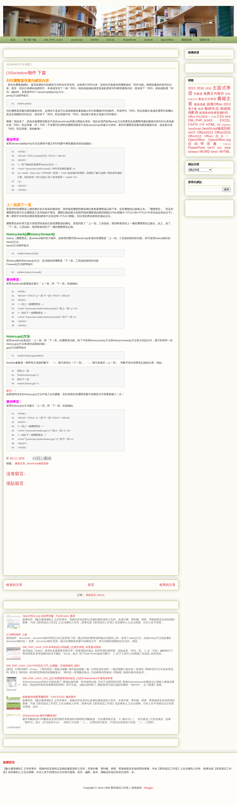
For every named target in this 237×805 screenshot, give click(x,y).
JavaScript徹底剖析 (37, 463)
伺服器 (198, 93)
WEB (227, 147)
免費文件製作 (213, 93)
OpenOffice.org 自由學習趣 (209, 142)
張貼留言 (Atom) (95, 595)
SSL (219, 147)
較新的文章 (14, 584)
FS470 (193, 124)
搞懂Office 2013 (219, 104)
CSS (220, 116)
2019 (208, 88)
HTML (210, 124)
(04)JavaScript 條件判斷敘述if (39, 715)
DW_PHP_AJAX (53, 39)
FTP (202, 124)
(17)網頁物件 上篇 (16, 634)
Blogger (148, 787)
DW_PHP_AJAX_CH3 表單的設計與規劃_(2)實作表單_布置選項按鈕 (62, 647)
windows (193, 151)
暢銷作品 (212, 108)
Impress (226, 124)
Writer (214, 151)
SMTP (211, 147)
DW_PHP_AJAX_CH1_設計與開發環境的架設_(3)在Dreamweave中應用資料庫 (68, 678)
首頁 (12, 39)
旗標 (201, 109)
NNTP (192, 132)
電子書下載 (29, 39)
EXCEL (111, 39)
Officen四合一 (217, 136)
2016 (200, 88)
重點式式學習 (207, 99)
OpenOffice (167, 39)
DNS (228, 116)
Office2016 (223, 132)
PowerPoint (129, 39)
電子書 (192, 108)
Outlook (148, 39)
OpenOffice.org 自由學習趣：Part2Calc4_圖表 (49, 615)
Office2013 (205, 132)
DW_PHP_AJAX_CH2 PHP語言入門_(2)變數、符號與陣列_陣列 (43, 665)
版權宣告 (205, 39)
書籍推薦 (187, 39)
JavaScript (77, 39)
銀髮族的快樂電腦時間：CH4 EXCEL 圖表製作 (49, 696)
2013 (191, 88)
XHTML (224, 151)
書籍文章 (20, 463)
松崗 (228, 94)
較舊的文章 (167, 584)
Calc (213, 116)
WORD (95, 39)
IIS (218, 124)
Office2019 (194, 136)
